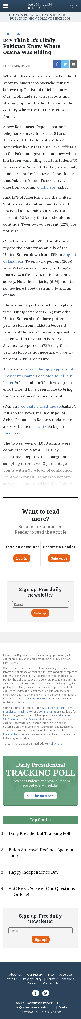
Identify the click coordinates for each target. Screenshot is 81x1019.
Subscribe (59, 558)
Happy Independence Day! (34, 872)
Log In (72, 6)
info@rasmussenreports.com (33, 1007)
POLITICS (11, 34)
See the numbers (40, 796)
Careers (32, 983)
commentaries (47, 711)
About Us (15, 974)
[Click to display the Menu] (5, 6)
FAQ (51, 974)
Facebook (11, 433)
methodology (50, 490)
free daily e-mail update (40, 406)
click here (46, 187)
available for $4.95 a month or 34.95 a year (37, 717)
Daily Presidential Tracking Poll (39, 833)
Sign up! (40, 613)
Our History (35, 974)
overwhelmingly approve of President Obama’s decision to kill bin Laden (38, 376)
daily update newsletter (38, 698)
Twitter (41, 426)
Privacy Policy (32, 979)
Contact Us (50, 983)
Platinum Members (14, 734)
